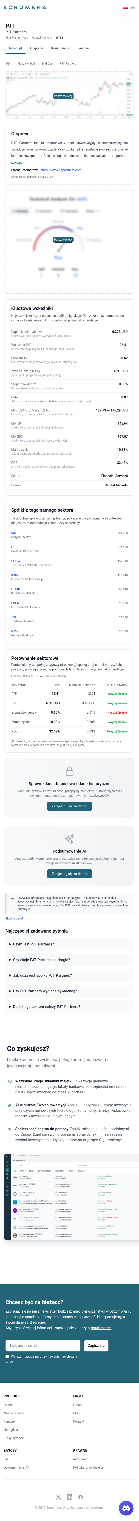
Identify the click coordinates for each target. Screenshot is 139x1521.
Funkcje (9, 1421)
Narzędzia (11, 1430)
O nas (77, 1405)
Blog (76, 1413)
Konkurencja (60, 48)
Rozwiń (16, 163)
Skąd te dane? (14, 918)
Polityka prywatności (88, 1467)
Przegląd (15, 48)
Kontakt (78, 1421)
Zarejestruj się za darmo (69, 806)
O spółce (36, 48)
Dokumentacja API (17, 1467)
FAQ (6, 1459)
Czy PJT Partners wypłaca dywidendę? (45, 991)
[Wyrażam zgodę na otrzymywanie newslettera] (7, 1356)
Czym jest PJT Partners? (33, 944)
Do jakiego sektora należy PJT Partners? (46, 1007)
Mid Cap (47, 63)
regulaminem (101, 1328)
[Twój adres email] (43, 1345)
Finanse (83, 48)
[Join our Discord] (126, 1508)
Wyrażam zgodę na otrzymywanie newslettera (44, 1356)
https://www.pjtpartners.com (61, 170)
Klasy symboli (26, 63)
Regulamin (80, 1459)
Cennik (9, 1405)
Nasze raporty (14, 1413)
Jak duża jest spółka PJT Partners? (42, 975)
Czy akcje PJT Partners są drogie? (41, 960)
